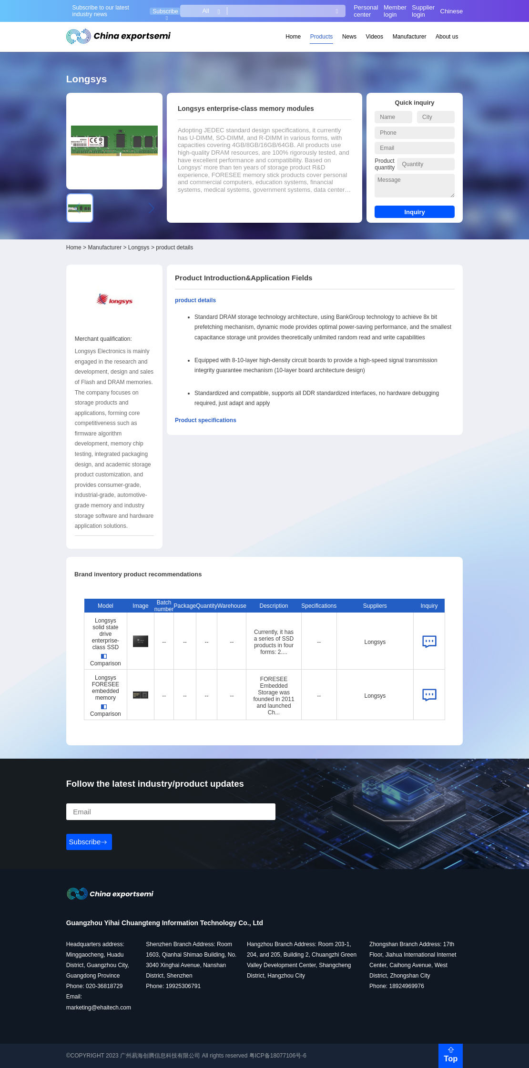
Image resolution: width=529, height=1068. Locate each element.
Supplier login (423, 11)
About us (447, 36)
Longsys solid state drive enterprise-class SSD (105, 634)
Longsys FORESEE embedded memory (105, 687)
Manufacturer (410, 36)
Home (293, 36)
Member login (395, 11)
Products (321, 36)
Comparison (105, 660)
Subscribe (165, 11)
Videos (374, 36)
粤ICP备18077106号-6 (277, 1055)
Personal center (366, 11)
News (349, 36)
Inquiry (414, 212)
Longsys (139, 247)
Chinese (451, 11)
